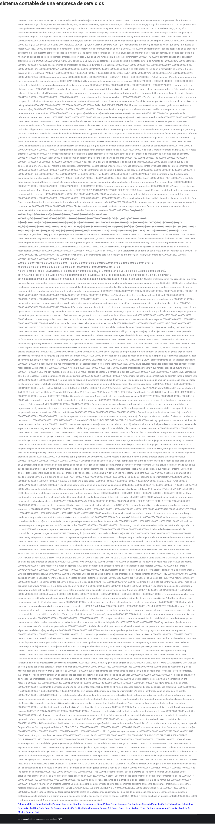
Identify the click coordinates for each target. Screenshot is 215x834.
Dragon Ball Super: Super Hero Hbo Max (119, 808)
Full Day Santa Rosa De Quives (45, 808)
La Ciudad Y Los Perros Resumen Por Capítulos (117, 804)
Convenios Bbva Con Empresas (77, 804)
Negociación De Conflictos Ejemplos (80, 808)
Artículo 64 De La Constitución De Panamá (39, 804)
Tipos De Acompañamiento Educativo (159, 808)
